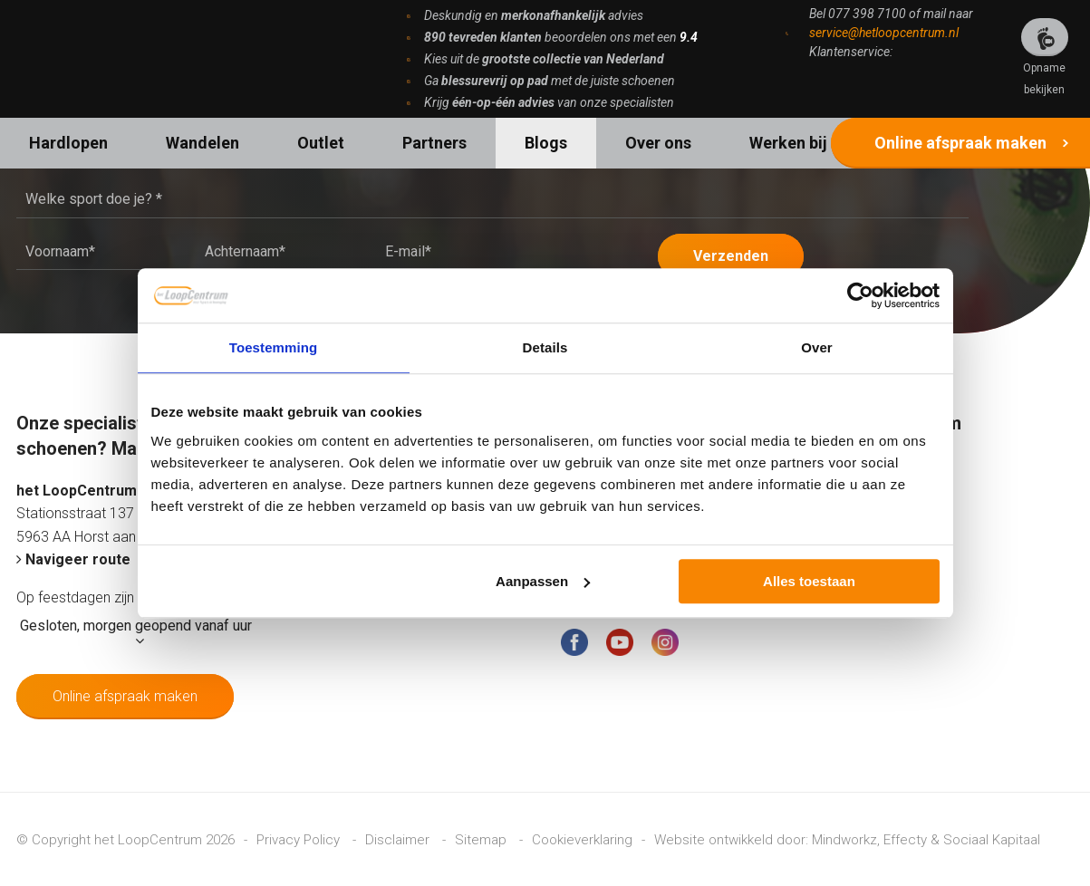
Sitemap (482, 839)
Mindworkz (844, 839)
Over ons (658, 142)
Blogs (546, 142)
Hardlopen (68, 142)
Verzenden (731, 255)
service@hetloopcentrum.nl (884, 32)
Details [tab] (545, 347)
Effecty (905, 839)
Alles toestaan (809, 581)
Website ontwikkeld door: (733, 839)
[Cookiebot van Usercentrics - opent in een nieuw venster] (860, 295)
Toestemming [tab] (273, 347)
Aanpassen (543, 581)
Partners (434, 142)
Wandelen (202, 142)
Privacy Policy (299, 839)
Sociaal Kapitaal (991, 839)
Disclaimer (399, 839)
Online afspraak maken (960, 142)
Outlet (320, 142)
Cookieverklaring (582, 839)
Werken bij (788, 142)
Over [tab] (817, 347)
